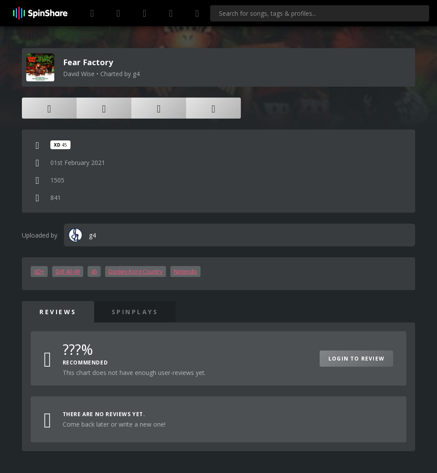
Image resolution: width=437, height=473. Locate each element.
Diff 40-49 (68, 271)
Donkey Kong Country (135, 271)
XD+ (39, 271)
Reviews (58, 312)
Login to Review (356, 358)
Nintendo (185, 271)
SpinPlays (135, 312)
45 (94, 271)
